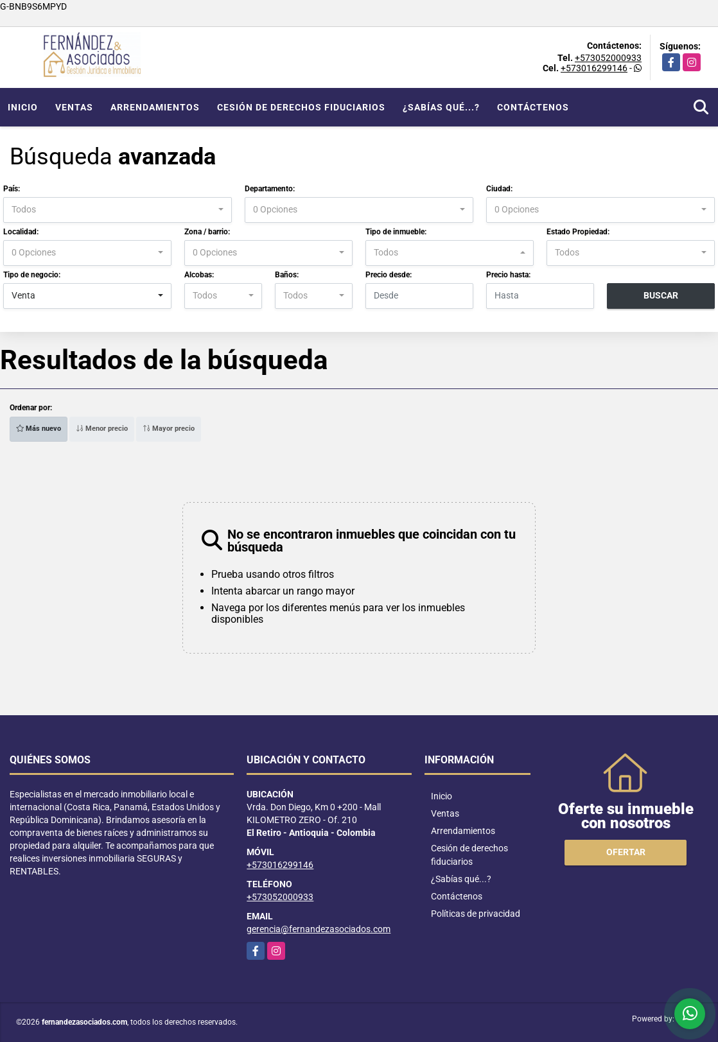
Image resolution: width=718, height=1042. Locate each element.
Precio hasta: (508, 274)
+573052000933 (608, 58)
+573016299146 (594, 68)
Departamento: (270, 188)
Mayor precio (169, 428)
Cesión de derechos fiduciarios (301, 107)
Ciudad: (499, 188)
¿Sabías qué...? (441, 107)
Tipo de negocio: (31, 274)
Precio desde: (388, 274)
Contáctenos (533, 107)
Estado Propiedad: (578, 231)
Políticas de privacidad (475, 913)
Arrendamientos (155, 107)
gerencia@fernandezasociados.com (318, 929)
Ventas (74, 107)
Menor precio (102, 428)
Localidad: (21, 231)
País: (11, 188)
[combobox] (117, 210)
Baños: (287, 274)
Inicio (23, 107)
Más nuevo (38, 428)
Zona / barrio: (207, 231)
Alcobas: (199, 274)
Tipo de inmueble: (395, 231)
